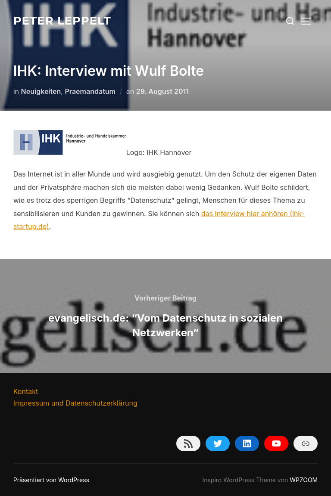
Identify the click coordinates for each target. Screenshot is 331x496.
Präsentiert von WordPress (51, 480)
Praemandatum (90, 91)
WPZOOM (304, 480)
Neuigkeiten (41, 91)
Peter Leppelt (62, 21)
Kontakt (25, 391)
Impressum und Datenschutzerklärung (75, 403)
